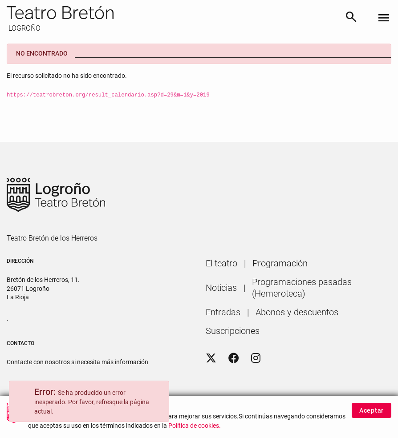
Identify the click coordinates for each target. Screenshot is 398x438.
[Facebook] (233, 358)
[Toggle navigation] (383, 18)
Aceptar (371, 413)
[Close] (158, 393)
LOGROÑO (24, 28)
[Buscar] (351, 18)
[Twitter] (211, 358)
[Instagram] (255, 358)
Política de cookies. (194, 428)
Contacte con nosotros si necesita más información (77, 362)
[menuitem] (221, 263)
